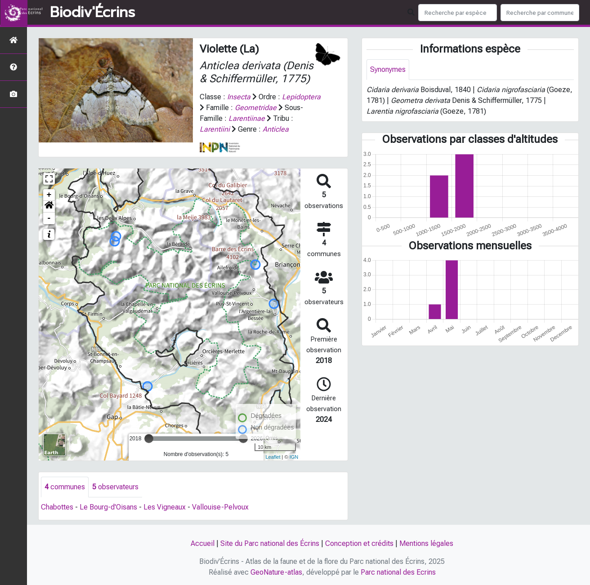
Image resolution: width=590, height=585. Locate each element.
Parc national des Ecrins (398, 572)
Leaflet (272, 457)
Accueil (203, 543)
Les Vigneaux (164, 507)
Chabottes (57, 507)
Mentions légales (426, 543)
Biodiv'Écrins (92, 13)
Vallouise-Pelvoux (220, 507)
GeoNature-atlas (276, 572)
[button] (49, 207)
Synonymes (388, 69)
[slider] (148, 438)
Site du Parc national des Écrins (269, 543)
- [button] (49, 218)
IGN (294, 457)
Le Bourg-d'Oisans (108, 507)
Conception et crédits (359, 543)
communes (65, 487)
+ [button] (49, 195)
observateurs (115, 487)
